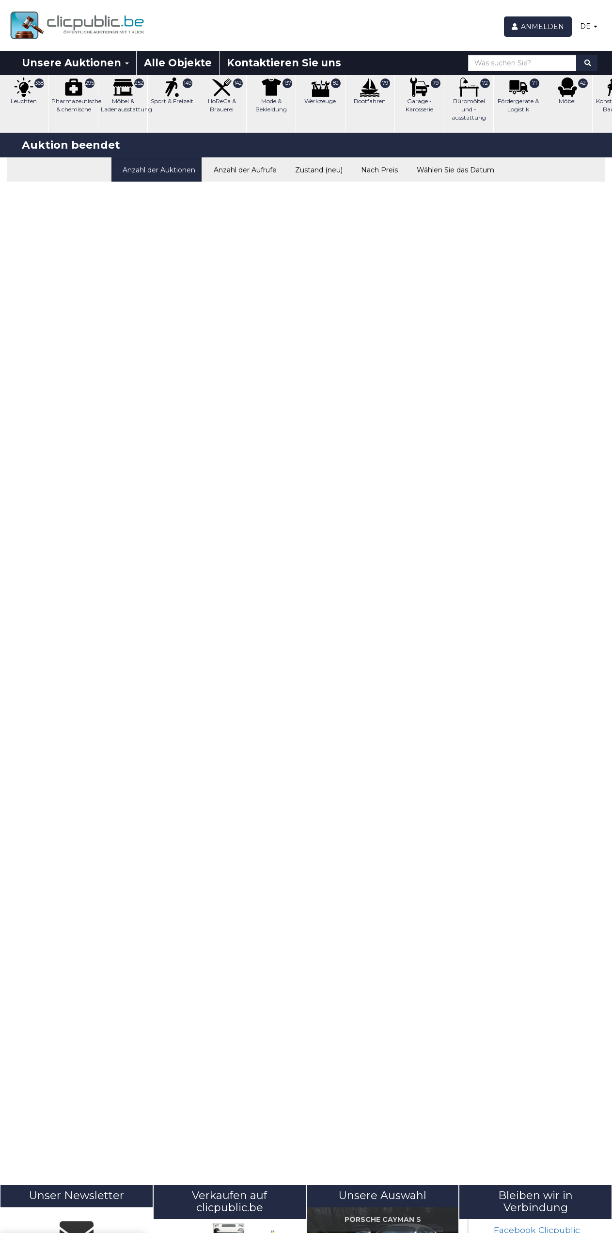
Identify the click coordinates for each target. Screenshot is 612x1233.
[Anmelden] (538, 26)
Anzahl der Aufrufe (243, 169)
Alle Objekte (178, 63)
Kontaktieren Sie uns (284, 63)
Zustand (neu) (317, 169)
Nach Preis (377, 169)
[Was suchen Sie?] (522, 63)
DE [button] (588, 26)
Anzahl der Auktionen (156, 169)
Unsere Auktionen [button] (75, 63)
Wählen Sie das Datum (453, 169)
